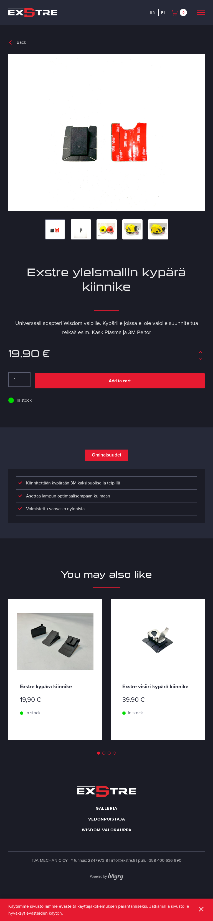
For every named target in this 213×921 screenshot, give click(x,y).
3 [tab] (109, 770)
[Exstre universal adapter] (106, 132)
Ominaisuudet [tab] (106, 456)
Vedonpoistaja (106, 837)
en (153, 12)
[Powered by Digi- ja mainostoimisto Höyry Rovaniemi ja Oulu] (106, 893)
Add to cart (120, 381)
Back (21, 42)
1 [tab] (98, 770)
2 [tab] (103, 770)
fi (163, 12)
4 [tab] (114, 770)
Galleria (106, 826)
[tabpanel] (55, 691)
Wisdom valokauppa (106, 848)
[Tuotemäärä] (19, 380)
